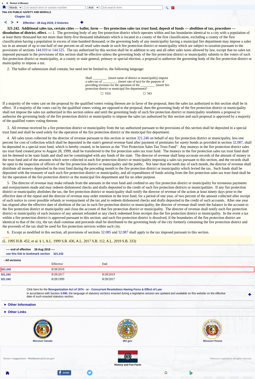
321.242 (6, 269)
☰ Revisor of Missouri (16, 3)
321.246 (143, 138)
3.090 (63, 293)
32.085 (106, 232)
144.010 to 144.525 (49, 50)
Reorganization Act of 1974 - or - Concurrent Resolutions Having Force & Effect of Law (105, 289)
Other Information (22, 305)
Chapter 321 (23, 16)
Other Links (17, 312)
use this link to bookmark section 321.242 (34, 253)
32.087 (238, 142)
